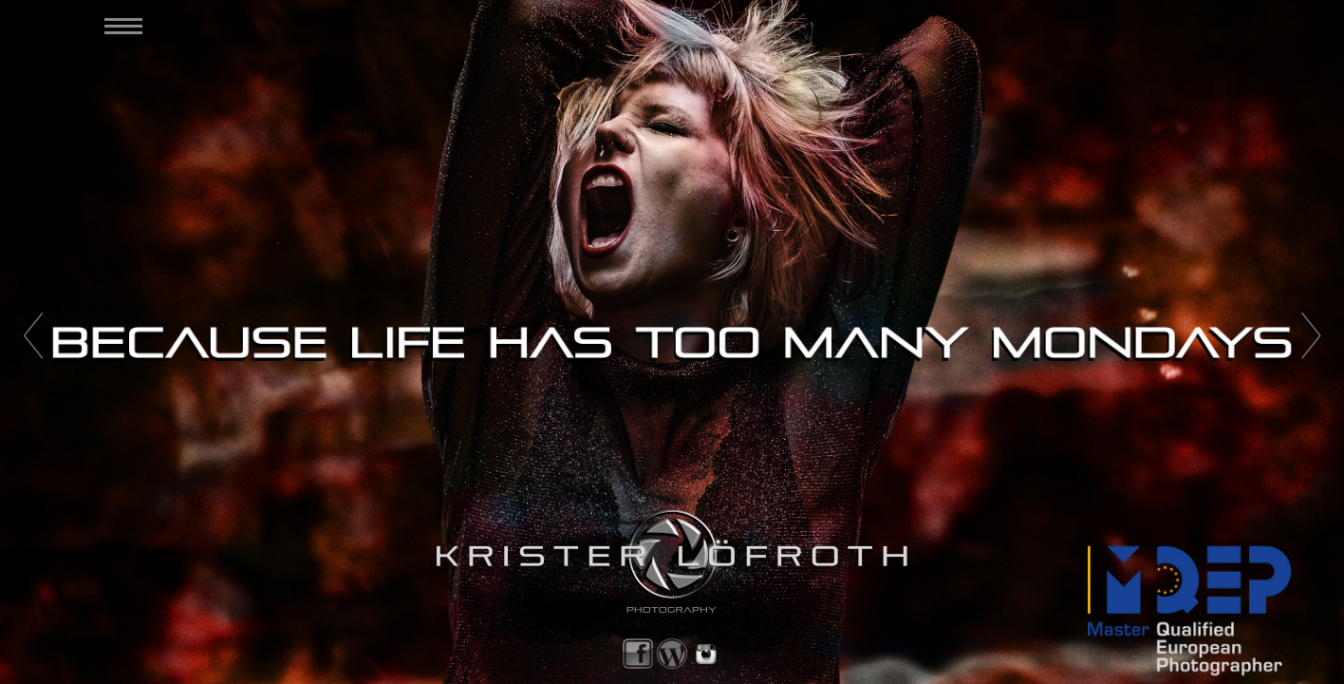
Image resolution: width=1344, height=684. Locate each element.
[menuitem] (117, 26)
